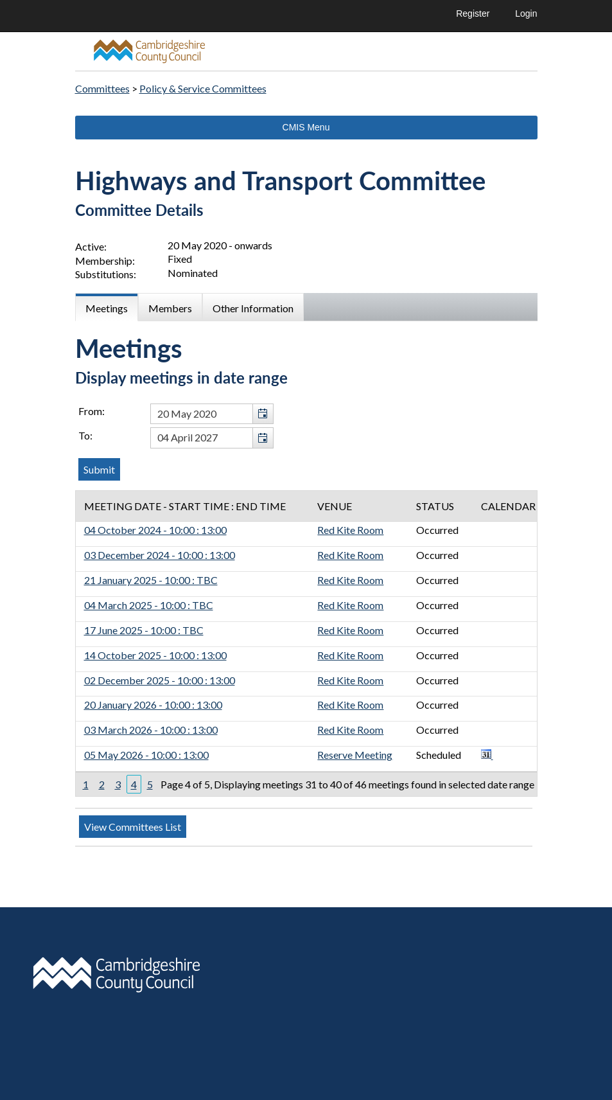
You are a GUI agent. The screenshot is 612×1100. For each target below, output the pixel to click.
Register (472, 13)
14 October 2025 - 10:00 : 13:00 (155, 655)
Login (526, 13)
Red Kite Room (350, 530)
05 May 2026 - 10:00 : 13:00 (146, 755)
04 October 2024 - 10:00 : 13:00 (155, 530)
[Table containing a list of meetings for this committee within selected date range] (306, 643)
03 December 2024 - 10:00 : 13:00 (159, 555)
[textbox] (212, 414)
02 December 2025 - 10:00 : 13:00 (159, 680)
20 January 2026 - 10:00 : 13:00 (153, 704)
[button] (262, 414)
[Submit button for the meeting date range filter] (99, 469)
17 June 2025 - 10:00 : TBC (144, 630)
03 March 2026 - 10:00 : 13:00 (151, 729)
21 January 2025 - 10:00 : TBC (151, 580)
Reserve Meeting (354, 755)
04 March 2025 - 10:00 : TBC (148, 605)
